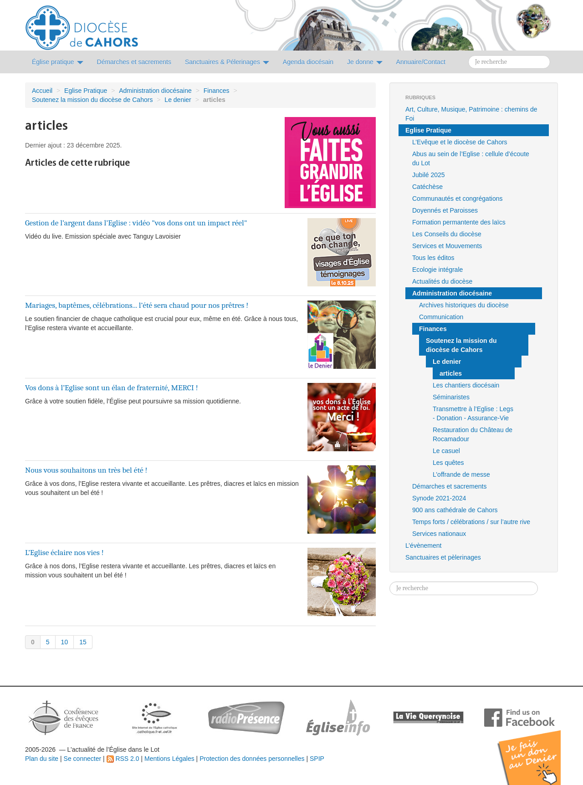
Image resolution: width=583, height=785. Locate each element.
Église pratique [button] (57, 62)
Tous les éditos (433, 257)
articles (451, 373)
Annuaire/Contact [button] (420, 62)
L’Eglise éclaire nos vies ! (64, 552)
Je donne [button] (365, 62)
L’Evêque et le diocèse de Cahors (459, 142)
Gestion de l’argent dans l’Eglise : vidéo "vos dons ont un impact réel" (136, 222)
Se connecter (83, 758)
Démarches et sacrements (449, 486)
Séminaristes (451, 397)
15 (83, 642)
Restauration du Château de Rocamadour (472, 434)
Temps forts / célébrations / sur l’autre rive (471, 521)
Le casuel (446, 450)
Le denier (177, 99)
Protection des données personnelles (251, 758)
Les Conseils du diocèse (446, 234)
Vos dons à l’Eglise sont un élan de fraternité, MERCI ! (111, 387)
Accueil (42, 90)
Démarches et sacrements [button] (134, 62)
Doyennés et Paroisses (445, 210)
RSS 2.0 (123, 758)
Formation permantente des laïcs (459, 222)
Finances (217, 90)
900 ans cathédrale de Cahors (455, 510)
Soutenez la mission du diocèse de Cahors (92, 99)
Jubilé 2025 (428, 174)
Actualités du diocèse (442, 281)
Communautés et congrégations (457, 198)
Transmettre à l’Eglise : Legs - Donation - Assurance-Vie (473, 413)
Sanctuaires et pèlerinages (443, 557)
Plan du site (41, 758)
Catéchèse (427, 186)
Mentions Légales (169, 758)
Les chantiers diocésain (466, 385)
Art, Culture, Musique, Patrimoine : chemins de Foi (471, 114)
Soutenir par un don (537, 750)
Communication (441, 317)
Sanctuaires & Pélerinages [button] (227, 62)
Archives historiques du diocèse (464, 305)
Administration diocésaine (155, 90)
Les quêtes (448, 462)
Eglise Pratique (85, 90)
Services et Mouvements (447, 246)
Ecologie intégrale (437, 269)
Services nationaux (439, 533)
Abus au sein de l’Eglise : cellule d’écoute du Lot (470, 158)
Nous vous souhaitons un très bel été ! (86, 469)
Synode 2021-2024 (439, 498)
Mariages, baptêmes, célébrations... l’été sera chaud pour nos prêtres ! (136, 305)
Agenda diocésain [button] (308, 62)
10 (64, 642)
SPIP (317, 758)
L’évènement (423, 545)
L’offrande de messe (461, 474)
